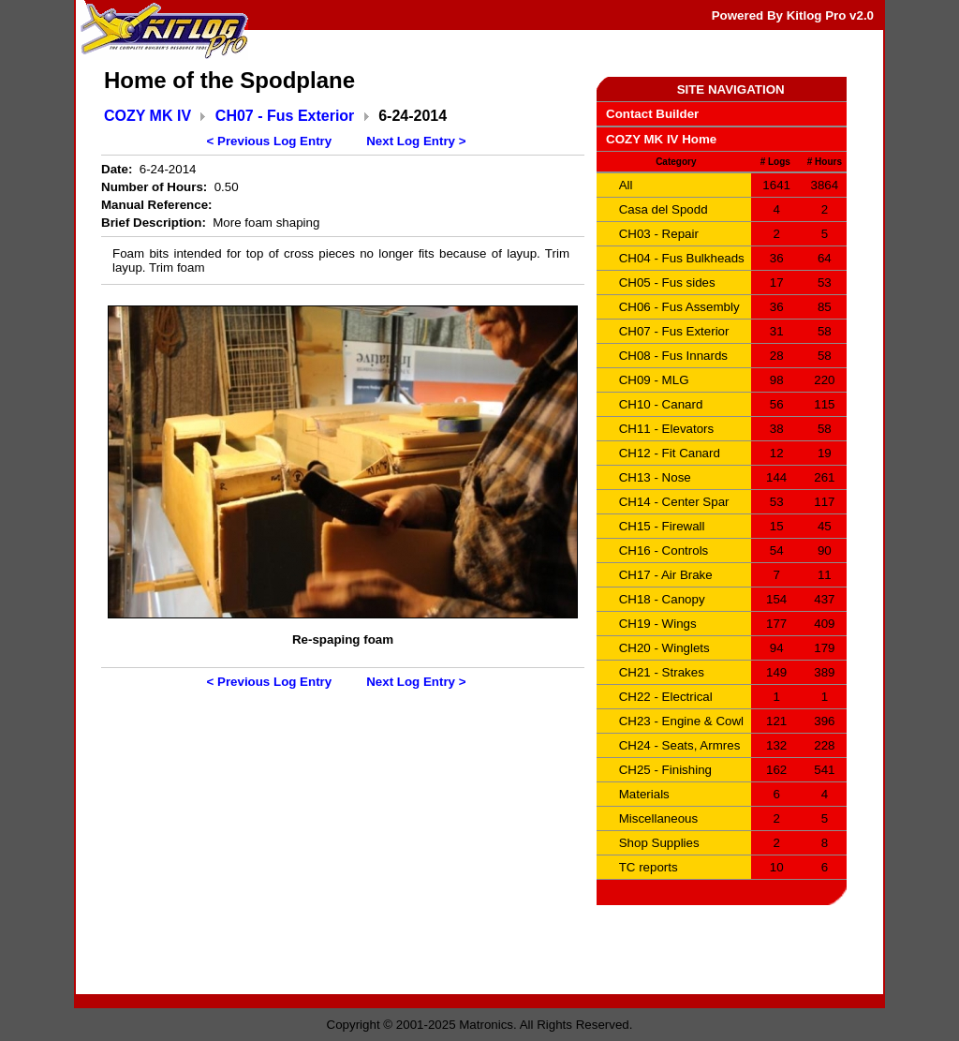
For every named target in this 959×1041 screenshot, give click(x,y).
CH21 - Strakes (661, 672)
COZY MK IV (147, 116)
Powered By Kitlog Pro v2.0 (793, 15)
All (626, 185)
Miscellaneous (658, 818)
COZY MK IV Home (661, 139)
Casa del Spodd (663, 209)
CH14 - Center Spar (674, 502)
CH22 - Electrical (666, 697)
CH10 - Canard (661, 404)
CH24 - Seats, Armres (680, 745)
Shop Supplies (659, 843)
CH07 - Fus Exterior (284, 116)
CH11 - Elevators (666, 429)
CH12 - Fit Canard (669, 453)
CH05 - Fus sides (667, 282)
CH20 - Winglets (664, 648)
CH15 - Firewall (662, 526)
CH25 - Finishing (665, 770)
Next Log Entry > (415, 141)
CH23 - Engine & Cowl (681, 721)
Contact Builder (652, 114)
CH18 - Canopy (662, 599)
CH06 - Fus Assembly (679, 307)
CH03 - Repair (659, 234)
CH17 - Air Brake (666, 575)
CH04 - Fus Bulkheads (682, 258)
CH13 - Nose (655, 477)
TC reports (648, 867)
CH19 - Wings (658, 624)
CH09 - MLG (654, 380)
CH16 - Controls (664, 550)
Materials (644, 794)
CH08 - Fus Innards (673, 356)
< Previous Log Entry (269, 141)
